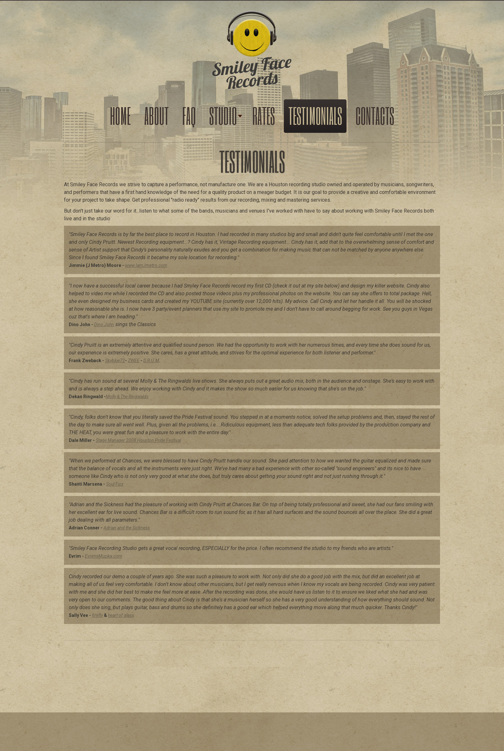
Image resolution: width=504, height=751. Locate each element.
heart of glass (121, 615)
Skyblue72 (115, 360)
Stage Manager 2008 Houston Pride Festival (138, 440)
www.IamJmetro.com (146, 265)
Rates (263, 115)
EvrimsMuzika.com (103, 556)
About (156, 115)
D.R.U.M (151, 360)
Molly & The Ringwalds (127, 396)
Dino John (104, 324)
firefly (97, 615)
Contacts (375, 115)
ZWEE (134, 360)
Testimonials (315, 115)
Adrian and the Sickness (127, 527)
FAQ (189, 115)
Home (120, 115)
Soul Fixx (114, 484)
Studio (223, 115)
